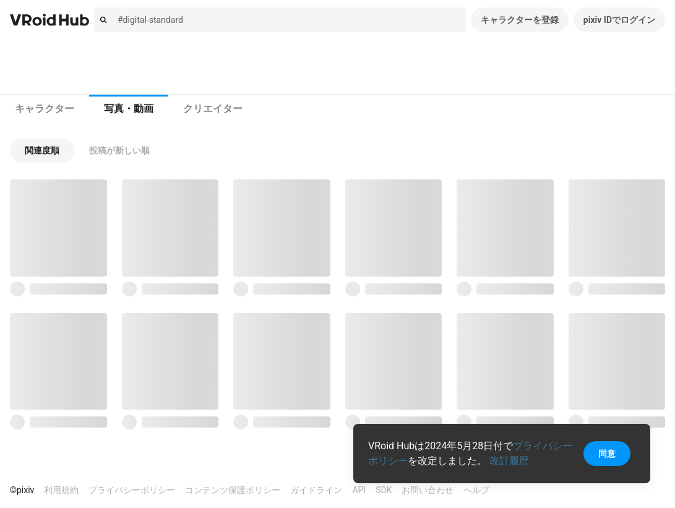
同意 (607, 453)
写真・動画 (128, 108)
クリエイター (213, 108)
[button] (42, 151)
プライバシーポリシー (131, 490)
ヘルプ (476, 490)
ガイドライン (316, 490)
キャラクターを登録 (520, 20)
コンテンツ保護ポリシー (232, 490)
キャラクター (44, 108)
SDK (384, 490)
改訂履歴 (509, 461)
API (359, 490)
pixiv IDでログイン (619, 20)
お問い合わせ (428, 490)
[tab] (44, 109)
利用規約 (61, 490)
